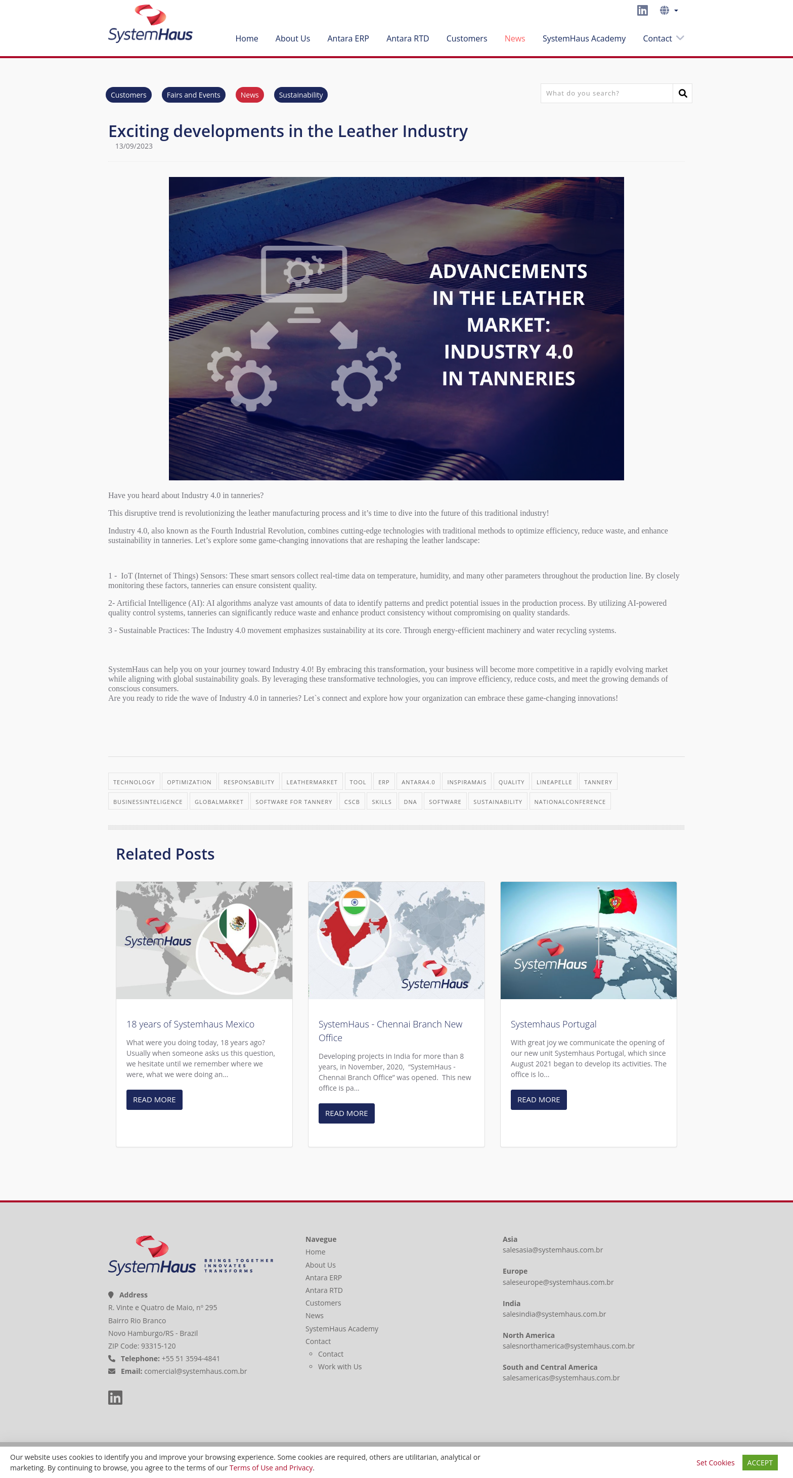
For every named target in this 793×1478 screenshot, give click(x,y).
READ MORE (154, 1098)
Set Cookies (715, 1462)
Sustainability (301, 93)
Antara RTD (407, 36)
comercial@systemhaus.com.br (195, 1370)
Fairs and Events (194, 93)
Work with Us (340, 1365)
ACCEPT (760, 1462)
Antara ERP (348, 36)
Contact (657, 36)
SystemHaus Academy (584, 36)
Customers (467, 36)
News (515, 36)
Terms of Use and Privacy (271, 1467)
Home (246, 36)
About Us (293, 36)
